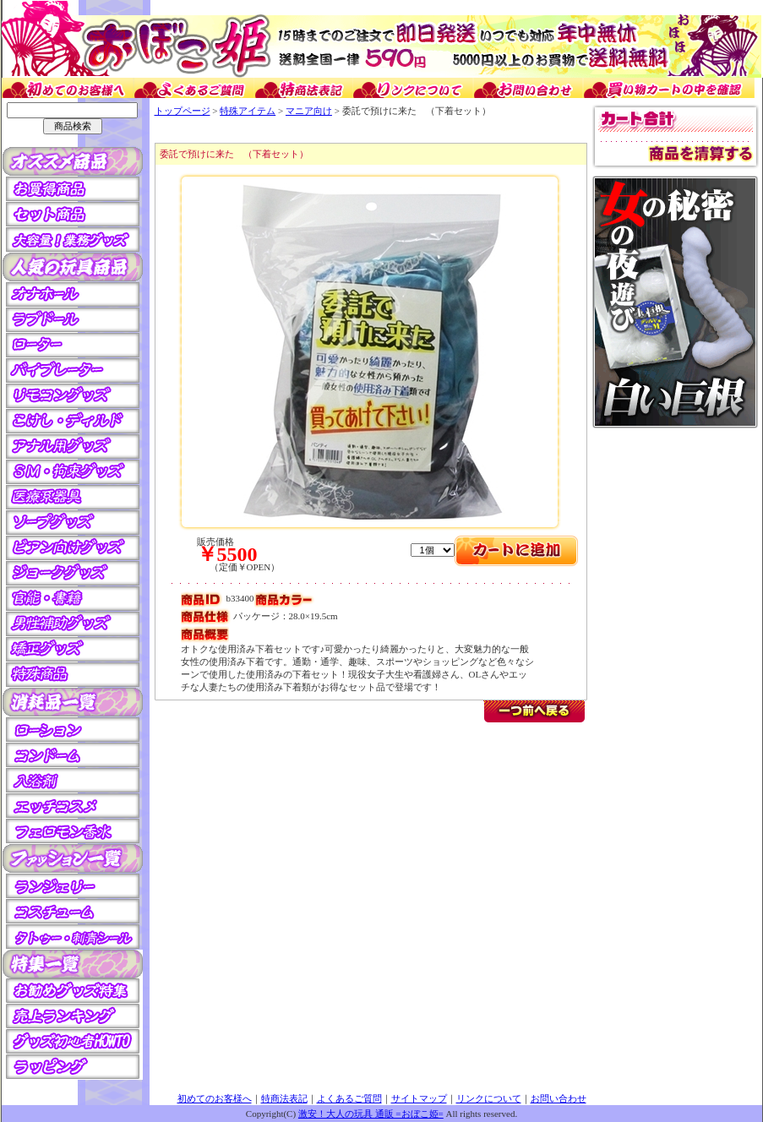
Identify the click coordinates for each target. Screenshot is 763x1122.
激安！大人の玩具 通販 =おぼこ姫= (371, 1113)
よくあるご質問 (349, 1098)
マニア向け (309, 111)
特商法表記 (284, 1098)
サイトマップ (419, 1098)
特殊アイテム (247, 111)
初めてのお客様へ (214, 1098)
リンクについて (488, 1098)
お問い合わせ (558, 1098)
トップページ (182, 111)
